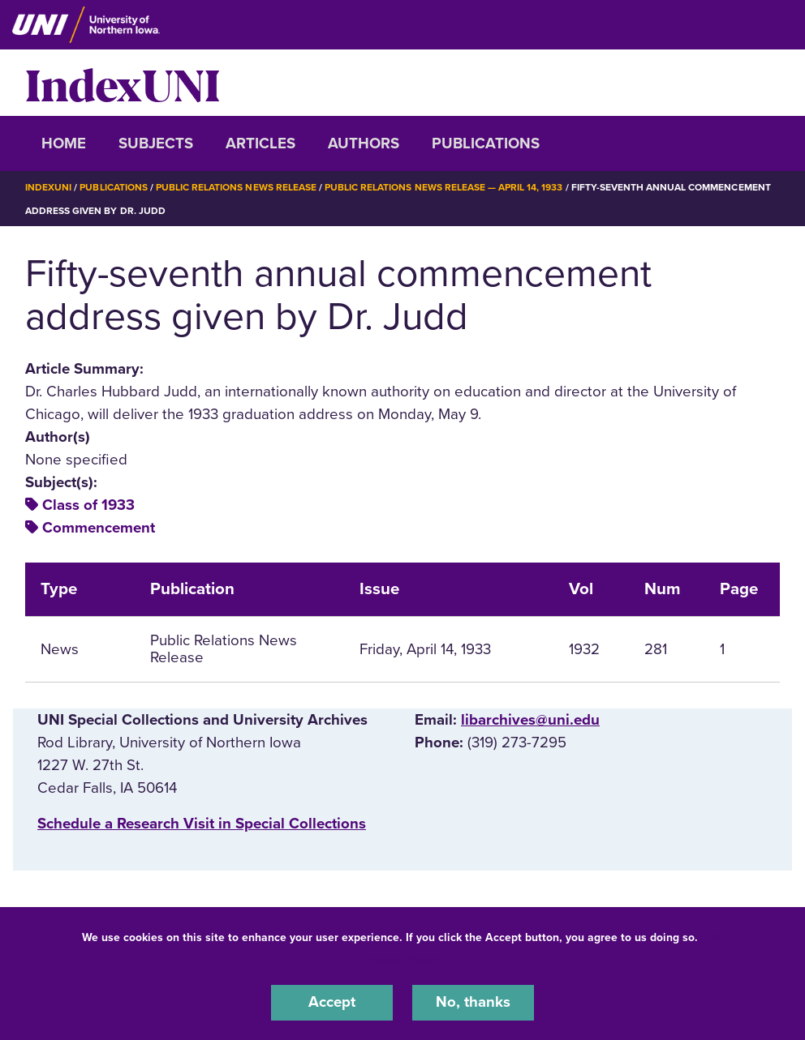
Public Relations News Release (236, 187)
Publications (486, 143)
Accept (331, 1003)
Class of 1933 (88, 504)
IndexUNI (122, 82)
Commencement (98, 528)
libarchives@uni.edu (530, 719)
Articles (260, 143)
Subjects (155, 143)
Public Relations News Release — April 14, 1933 (443, 187)
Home (63, 143)
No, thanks (473, 1003)
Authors (363, 143)
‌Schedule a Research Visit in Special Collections (201, 823)
